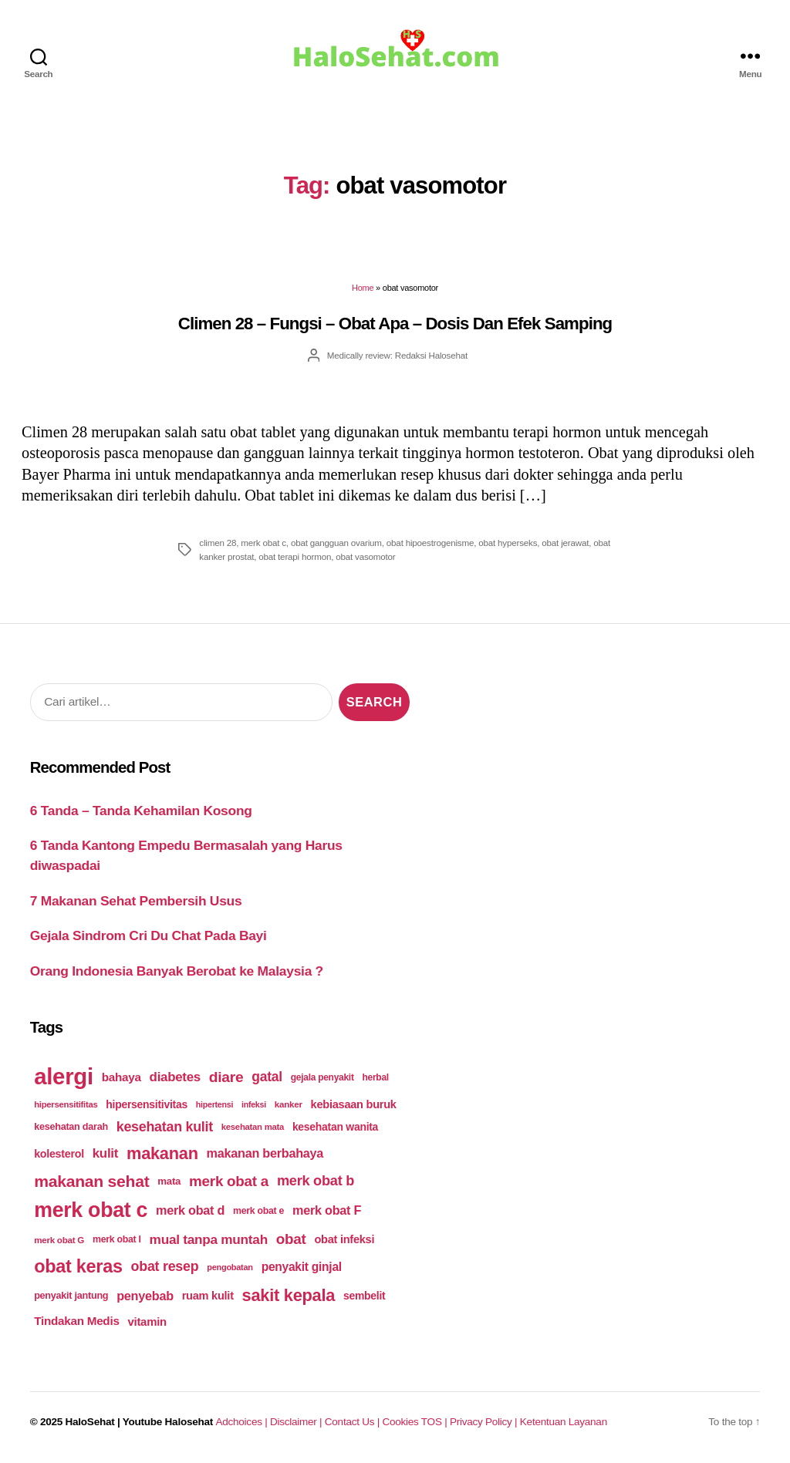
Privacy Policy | (485, 1422)
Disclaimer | (297, 1422)
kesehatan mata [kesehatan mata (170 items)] (252, 1126)
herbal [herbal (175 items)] (376, 1077)
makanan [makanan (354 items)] (162, 1153)
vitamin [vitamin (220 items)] (147, 1321)
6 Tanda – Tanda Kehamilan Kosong (141, 810)
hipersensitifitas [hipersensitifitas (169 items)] (65, 1104)
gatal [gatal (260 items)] (267, 1076)
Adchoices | (243, 1422)
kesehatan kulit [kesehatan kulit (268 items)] (164, 1126)
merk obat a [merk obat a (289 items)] (228, 1181)
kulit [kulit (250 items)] (105, 1153)
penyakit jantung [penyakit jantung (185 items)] (71, 1295)
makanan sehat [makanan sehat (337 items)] (91, 1181)
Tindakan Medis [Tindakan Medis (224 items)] (76, 1320)
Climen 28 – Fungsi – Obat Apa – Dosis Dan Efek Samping (395, 323)
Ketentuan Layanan (563, 1422)
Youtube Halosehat (168, 1422)
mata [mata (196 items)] (169, 1181)
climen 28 (217, 543)
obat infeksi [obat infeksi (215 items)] (344, 1239)
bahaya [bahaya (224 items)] (121, 1077)
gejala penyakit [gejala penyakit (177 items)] (322, 1077)
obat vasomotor (365, 556)
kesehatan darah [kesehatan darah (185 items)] (71, 1126)
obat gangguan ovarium (336, 543)
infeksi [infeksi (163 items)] (253, 1104)
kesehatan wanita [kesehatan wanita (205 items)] (335, 1127)
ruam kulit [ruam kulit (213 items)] (208, 1295)
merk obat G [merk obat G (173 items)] (59, 1240)
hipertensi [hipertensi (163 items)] (214, 1104)
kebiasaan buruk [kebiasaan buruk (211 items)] (354, 1104)
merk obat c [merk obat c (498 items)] (90, 1210)
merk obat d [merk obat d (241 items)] (190, 1210)
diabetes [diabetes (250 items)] (175, 1077)
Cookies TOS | (415, 1422)
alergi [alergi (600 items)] (63, 1076)
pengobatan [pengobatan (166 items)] (230, 1267)
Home (362, 287)
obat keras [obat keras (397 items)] (78, 1266)
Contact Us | (354, 1422)
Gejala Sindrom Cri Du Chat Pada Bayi (148, 935)
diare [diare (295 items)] (226, 1077)
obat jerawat (565, 543)
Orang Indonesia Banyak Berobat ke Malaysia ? (176, 971)
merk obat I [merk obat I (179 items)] (117, 1239)
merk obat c (263, 543)
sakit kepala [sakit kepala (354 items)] (288, 1295)
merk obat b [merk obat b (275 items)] (315, 1180)
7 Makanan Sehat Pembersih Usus (136, 900)
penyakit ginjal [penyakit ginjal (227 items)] (302, 1266)
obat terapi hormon (294, 556)
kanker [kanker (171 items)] (288, 1104)
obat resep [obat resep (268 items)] (165, 1266)
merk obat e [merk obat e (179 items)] (258, 1210)
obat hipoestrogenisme (430, 543)
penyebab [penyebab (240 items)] (145, 1296)
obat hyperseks (507, 543)
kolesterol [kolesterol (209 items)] (59, 1154)
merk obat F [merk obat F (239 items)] (326, 1210)
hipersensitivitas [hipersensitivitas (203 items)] (146, 1104)
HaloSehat (90, 1422)
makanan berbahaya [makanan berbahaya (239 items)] (265, 1153)
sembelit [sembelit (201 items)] (364, 1295)
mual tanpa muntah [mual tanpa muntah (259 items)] (209, 1239)
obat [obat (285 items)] (291, 1239)
